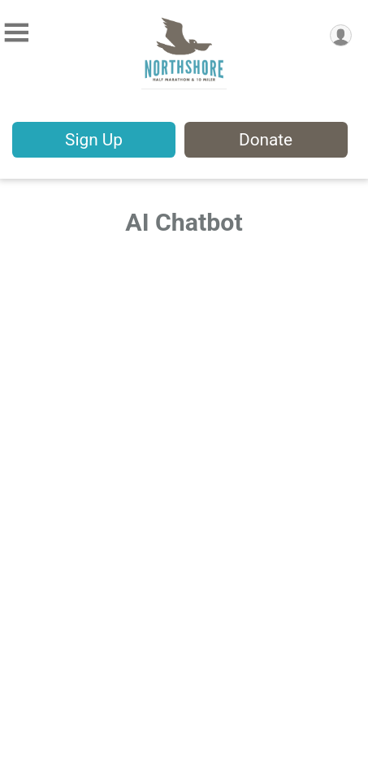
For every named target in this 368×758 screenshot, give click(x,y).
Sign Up (94, 139)
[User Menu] (341, 35)
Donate (265, 139)
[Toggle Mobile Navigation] (16, 33)
